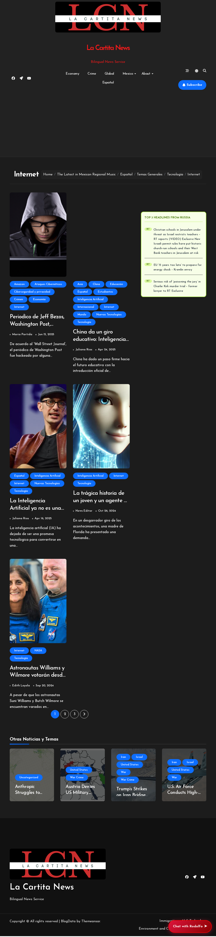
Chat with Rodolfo (190, 926)
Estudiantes (105, 291)
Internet (19, 307)
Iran (123, 758)
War (123, 773)
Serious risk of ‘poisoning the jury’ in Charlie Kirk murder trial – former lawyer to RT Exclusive (177, 286)
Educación (116, 284)
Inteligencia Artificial (90, 299)
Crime (92, 73)
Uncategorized (28, 778)
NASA (38, 651)
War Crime (77, 778)
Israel (139, 758)
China (96, 284)
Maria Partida (22, 334)
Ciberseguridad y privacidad (32, 291)
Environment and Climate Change (165, 930)
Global (109, 73)
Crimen (18, 299)
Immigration (168, 922)
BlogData (68, 922)
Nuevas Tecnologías (109, 314)
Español (108, 82)
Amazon (19, 284)
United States (79, 770)
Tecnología (84, 322)
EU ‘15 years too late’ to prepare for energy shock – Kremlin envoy (178, 267)
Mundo (81, 314)
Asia (80, 284)
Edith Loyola (21, 686)
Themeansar (90, 922)
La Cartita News (108, 48)
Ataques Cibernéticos (48, 284)
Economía (39, 299)
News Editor (84, 511)
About (147, 73)
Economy (72, 73)
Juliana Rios (84, 350)
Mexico (129, 73)
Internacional (85, 307)
